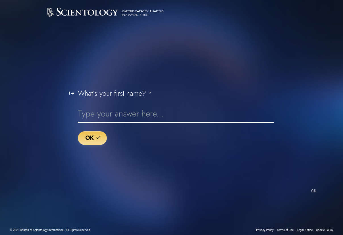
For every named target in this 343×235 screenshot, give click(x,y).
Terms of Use (285, 230)
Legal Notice (305, 230)
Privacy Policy (265, 230)
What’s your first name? (115, 93)
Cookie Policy (324, 230)
